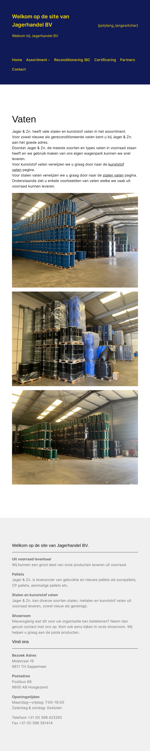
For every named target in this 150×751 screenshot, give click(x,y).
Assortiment (36, 60)
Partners (127, 60)
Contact (19, 69)
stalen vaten (113, 175)
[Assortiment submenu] (49, 60)
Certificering (105, 60)
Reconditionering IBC (72, 60)
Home (17, 60)
